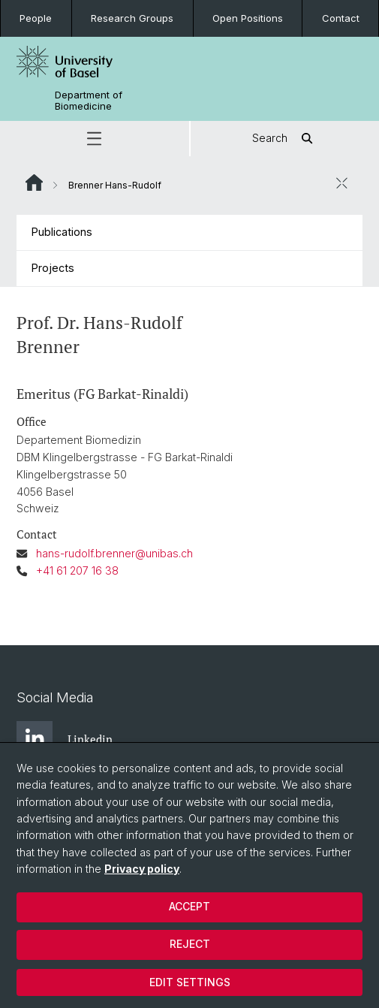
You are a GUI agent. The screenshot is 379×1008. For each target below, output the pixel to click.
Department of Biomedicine (88, 100)
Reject (190, 943)
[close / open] (341, 183)
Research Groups (132, 18)
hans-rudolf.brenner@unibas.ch (114, 553)
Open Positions (247, 18)
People (36, 18)
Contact (340, 18)
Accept (189, 906)
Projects (53, 267)
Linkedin (65, 739)
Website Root (34, 182)
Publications (62, 231)
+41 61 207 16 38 (77, 570)
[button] (94, 138)
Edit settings (189, 982)
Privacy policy (141, 868)
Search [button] (284, 138)
